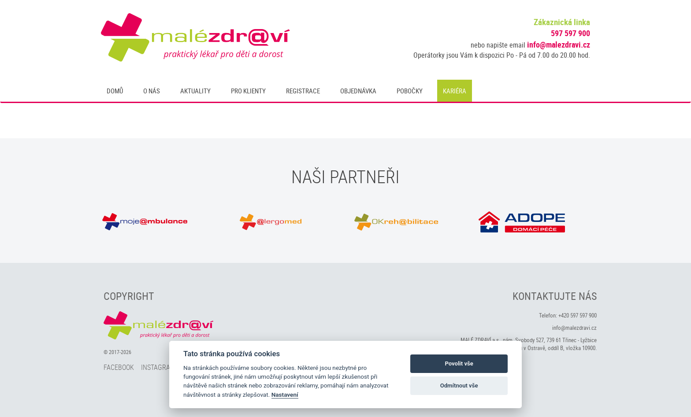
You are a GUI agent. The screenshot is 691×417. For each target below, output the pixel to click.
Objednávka (358, 90)
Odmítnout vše (459, 385)
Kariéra (454, 90)
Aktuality (195, 90)
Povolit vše (459, 363)
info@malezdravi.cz (558, 44)
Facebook (119, 367)
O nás (151, 90)
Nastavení (284, 394)
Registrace (303, 90)
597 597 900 (570, 33)
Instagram (158, 367)
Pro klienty (248, 90)
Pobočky (410, 90)
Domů (115, 90)
